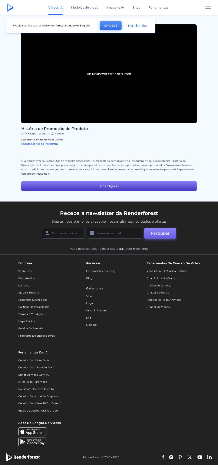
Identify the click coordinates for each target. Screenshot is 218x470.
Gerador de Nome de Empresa (38, 396)
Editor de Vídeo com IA (33, 374)
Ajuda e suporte (28, 292)
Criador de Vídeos (158, 306)
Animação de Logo (159, 285)
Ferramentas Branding (100, 271)
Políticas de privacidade (33, 306)
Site (88, 317)
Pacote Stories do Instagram (39, 143)
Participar (160, 233)
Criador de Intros (158, 292)
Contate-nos (26, 278)
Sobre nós (25, 271)
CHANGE (110, 26)
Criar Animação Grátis (161, 278)
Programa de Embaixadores (36, 335)
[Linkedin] (209, 457)
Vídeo (89, 296)
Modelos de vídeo (84, 7)
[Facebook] (163, 457)
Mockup (91, 324)
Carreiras (24, 285)
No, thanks (137, 26)
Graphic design (96, 310)
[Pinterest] (180, 457)
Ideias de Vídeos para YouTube (38, 410)
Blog (89, 278)
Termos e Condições (31, 314)
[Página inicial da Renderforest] (10, 7)
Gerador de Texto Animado (164, 299)
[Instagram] (171, 457)
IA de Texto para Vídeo (32, 381)
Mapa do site (26, 321)
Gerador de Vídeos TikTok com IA (39, 403)
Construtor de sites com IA (36, 389)
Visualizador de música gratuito (167, 271)
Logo (89, 303)
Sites (136, 7)
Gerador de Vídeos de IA (34, 360)
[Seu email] (114, 233)
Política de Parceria (30, 328)
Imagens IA (115, 7)
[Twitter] (189, 457)
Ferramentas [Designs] (158, 7)
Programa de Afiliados (32, 299)
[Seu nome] (63, 233)
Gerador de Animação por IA (37, 367)
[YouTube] (199, 457)
